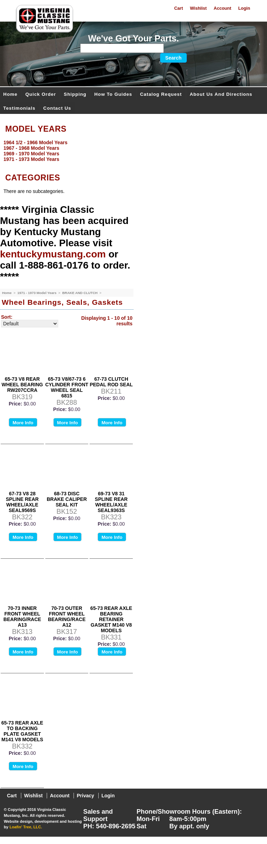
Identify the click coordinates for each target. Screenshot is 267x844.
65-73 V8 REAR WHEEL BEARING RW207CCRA (22, 384)
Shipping (75, 94)
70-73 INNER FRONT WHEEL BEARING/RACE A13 (22, 616)
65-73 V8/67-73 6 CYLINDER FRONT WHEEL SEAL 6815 (67, 387)
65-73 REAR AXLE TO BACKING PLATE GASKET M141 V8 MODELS (22, 731)
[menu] (131, 151)
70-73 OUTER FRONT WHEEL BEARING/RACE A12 (66, 616)
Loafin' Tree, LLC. (25, 827)
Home (10, 94)
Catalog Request (161, 94)
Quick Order (40, 94)
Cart (178, 8)
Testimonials (19, 108)
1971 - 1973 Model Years (37, 293)
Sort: (7, 317)
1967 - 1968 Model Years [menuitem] (31, 148)
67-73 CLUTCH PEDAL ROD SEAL (111, 381)
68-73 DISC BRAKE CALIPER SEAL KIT (67, 499)
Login (244, 8)
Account (222, 8)
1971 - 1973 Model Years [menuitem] (31, 159)
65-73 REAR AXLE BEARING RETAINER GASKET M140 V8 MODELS (111, 619)
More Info (23, 422)
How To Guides (113, 94)
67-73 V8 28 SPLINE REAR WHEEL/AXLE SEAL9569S (22, 502)
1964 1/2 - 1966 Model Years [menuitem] (35, 142)
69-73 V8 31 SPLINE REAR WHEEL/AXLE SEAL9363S (111, 502)
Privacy (85, 795)
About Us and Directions (221, 94)
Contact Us (57, 108)
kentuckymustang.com (53, 254)
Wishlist (198, 8)
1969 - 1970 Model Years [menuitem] (31, 153)
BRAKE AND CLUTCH (80, 293)
